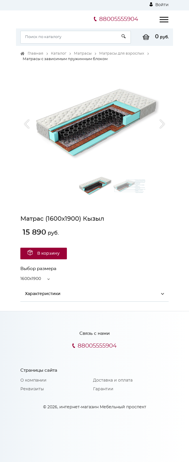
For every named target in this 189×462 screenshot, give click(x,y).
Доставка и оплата (113, 380)
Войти (159, 4)
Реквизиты (32, 389)
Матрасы (83, 53)
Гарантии (103, 389)
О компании (33, 380)
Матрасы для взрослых (121, 53)
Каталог (58, 53)
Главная (35, 53)
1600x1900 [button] (30, 279)
